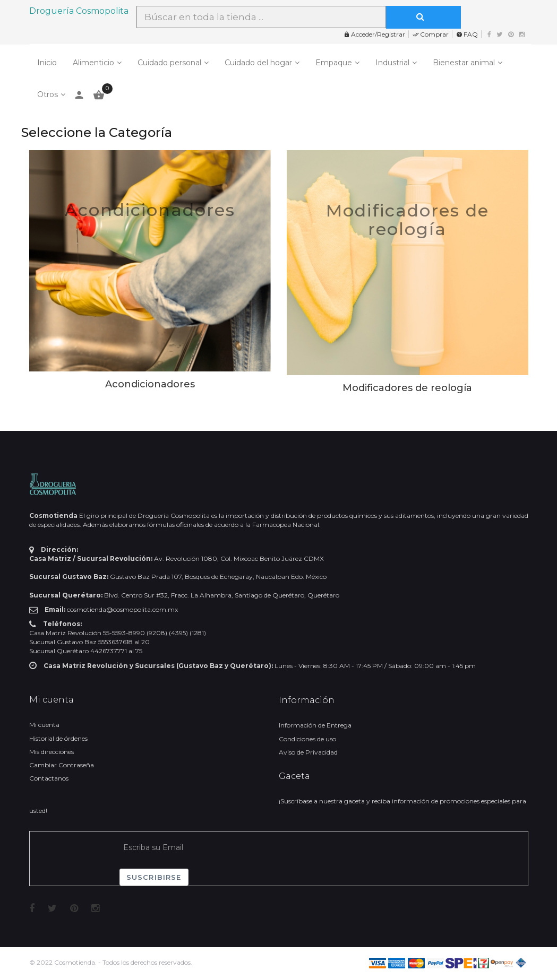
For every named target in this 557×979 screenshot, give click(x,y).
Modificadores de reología (407, 219)
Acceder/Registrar (374, 34)
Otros (47, 94)
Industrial (392, 62)
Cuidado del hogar (258, 62)
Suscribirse (154, 877)
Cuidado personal (169, 62)
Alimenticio (93, 62)
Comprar (431, 34)
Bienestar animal (464, 62)
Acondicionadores (150, 210)
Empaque (333, 62)
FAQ (467, 34)
